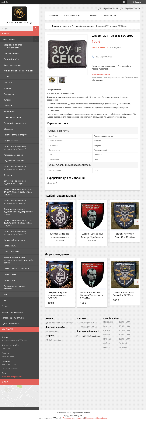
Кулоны (7, 99)
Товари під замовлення (15, 123)
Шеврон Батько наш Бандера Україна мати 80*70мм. (92, 237)
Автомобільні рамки (13, 155)
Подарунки (9, 94)
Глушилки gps (10, 280)
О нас (4, 300)
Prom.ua (87, 413)
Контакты (110, 15)
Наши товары (8, 39)
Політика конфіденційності (96, 418)
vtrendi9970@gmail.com (12, 376)
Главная (53, 15)
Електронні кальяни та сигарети (14, 287)
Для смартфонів (11, 53)
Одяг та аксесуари (12, 65)
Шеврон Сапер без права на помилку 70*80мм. (59, 237)
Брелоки (8, 105)
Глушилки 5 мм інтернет (15, 240)
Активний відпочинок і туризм (18, 70)
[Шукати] (36, 28)
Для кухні (8, 82)
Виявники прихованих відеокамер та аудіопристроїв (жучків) (18, 212)
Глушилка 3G (10, 245)
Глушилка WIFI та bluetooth (16, 268)
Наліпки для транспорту (15, 134)
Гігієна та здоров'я (12, 117)
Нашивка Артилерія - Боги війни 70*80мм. (123, 293)
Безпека (8, 175)
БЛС (5, 294)
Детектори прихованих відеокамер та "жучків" (15, 147)
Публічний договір (10, 323)
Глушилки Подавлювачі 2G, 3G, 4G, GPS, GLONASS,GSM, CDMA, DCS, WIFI (18, 192)
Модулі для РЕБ (11, 140)
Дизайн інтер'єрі (11, 59)
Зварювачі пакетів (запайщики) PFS (13, 46)
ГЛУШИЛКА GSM (11, 251)
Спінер (7, 76)
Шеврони (8, 129)
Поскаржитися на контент (73, 418)
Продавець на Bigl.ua (73, 415)
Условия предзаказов (12, 312)
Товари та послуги (60, 26)
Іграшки (7, 88)
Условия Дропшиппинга (13, 317)
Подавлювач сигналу (14, 160)
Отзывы (6, 306)
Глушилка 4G (10, 274)
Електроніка (9, 111)
